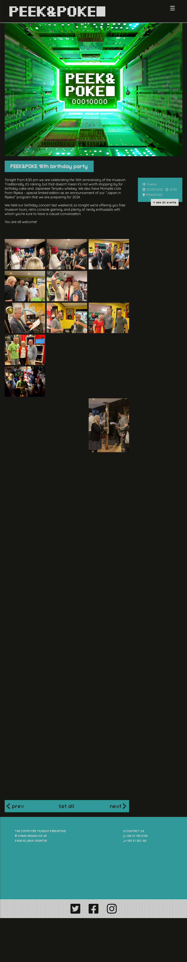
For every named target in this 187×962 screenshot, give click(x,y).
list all (67, 809)
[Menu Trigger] (172, 8)
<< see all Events (164, 202)
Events (152, 184)
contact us (135, 834)
